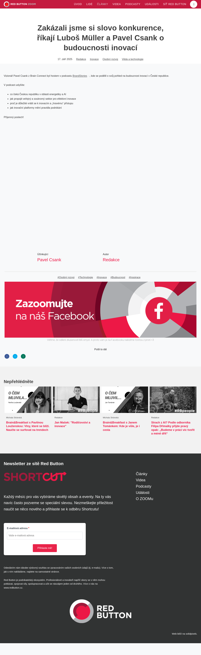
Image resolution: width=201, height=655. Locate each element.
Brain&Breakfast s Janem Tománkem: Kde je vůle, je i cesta (121, 438)
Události (142, 504)
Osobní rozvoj (110, 70)
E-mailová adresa (17, 540)
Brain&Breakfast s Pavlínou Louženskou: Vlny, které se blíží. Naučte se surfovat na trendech (27, 438)
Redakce (81, 70)
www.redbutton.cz (13, 599)
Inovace (94, 70)
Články (141, 486)
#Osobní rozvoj (66, 288)
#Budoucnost (118, 288)
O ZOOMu (144, 510)
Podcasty (143, 498)
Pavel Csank (49, 270)
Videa (140, 492)
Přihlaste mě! (45, 559)
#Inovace (102, 288)
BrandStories (80, 87)
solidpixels (191, 645)
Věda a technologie (132, 70)
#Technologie (85, 288)
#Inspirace (135, 288)
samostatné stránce (48, 583)
